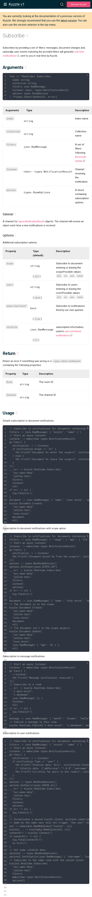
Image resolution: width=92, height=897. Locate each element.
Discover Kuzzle (78, 4)
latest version (69, 20)
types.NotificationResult (31, 221)
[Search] (62, 4)
